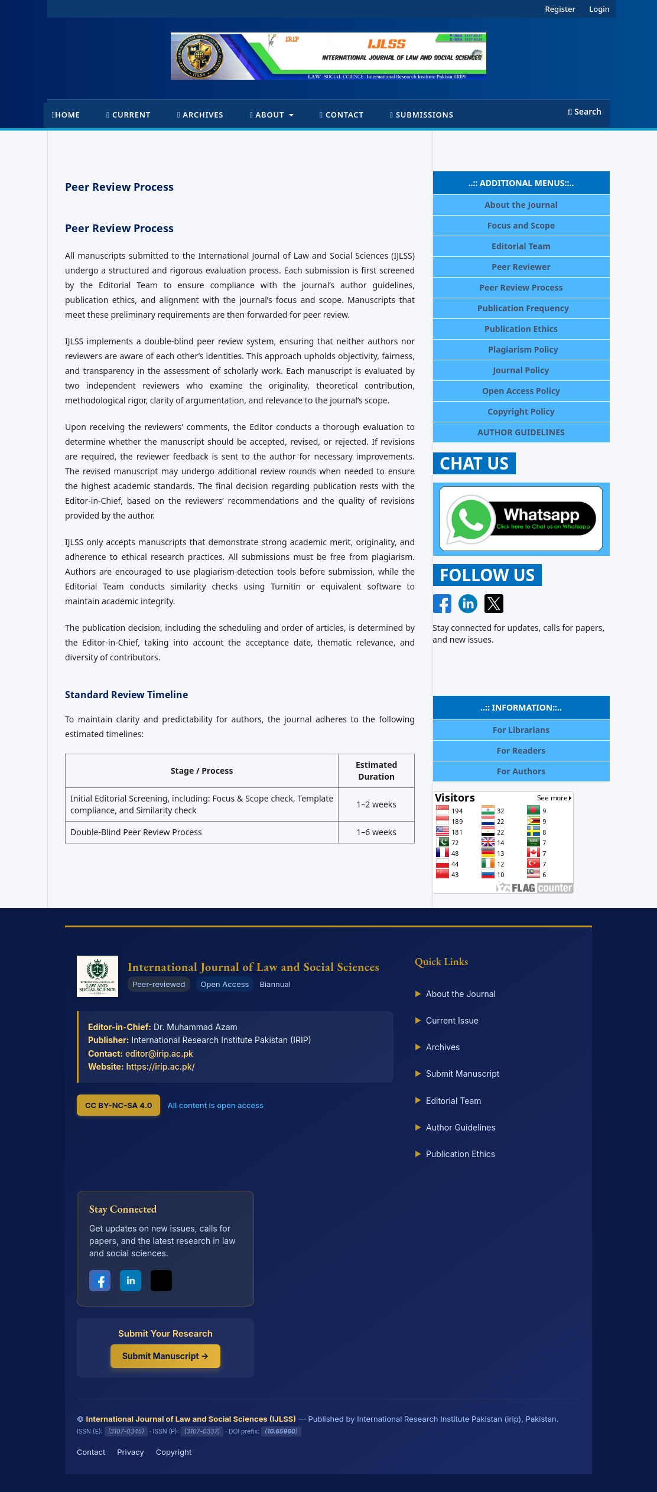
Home (66, 114)
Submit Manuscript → (165, 1356)
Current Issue (447, 1020)
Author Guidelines (455, 1127)
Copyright (173, 1452)
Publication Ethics (455, 1154)
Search (584, 111)
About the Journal (455, 994)
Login (599, 9)
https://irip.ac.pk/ (160, 1066)
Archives (200, 114)
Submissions (421, 114)
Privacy (130, 1452)
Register (560, 9)
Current (128, 114)
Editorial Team (448, 1100)
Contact (341, 114)
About (268, 114)
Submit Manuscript (457, 1073)
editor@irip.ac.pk (159, 1053)
